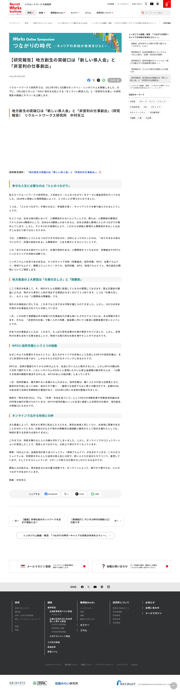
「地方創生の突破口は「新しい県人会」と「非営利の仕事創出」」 (62, 172)
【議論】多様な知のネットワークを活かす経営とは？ (35, 520)
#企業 (148, 117)
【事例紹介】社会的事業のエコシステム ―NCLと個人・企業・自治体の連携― (148, 53)
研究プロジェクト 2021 (42, 23)
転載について (86, 664)
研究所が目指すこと (121, 608)
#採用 (132, 101)
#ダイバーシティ (138, 112)
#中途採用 (135, 106)
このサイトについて (53, 664)
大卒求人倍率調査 (58, 624)
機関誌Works (57, 12)
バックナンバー (86, 608)
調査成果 (52, 647)
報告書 (17, 611)
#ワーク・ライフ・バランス (153, 101)
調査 (41, 12)
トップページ (14, 23)
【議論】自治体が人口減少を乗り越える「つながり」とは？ (148, 44)
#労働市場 (154, 112)
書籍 (17, 626)
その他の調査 (54, 642)
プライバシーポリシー (104, 664)
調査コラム (53, 651)
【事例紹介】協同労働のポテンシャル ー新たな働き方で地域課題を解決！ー (149, 61)
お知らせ (150, 602)
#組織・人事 (136, 117)
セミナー (75, 12)
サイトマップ (122, 664)
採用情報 (110, 4)
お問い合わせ (137, 4)
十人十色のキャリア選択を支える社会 (72, 23)
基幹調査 (52, 607)
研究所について (104, 12)
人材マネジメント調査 (60, 636)
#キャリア (156, 106)
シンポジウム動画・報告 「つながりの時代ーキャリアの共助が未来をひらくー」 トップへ (150, 86)
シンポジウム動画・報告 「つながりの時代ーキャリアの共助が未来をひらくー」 (124, 23)
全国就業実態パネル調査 (61, 611)
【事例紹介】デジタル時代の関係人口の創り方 (97, 520)
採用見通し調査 (57, 628)
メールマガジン (123, 4)
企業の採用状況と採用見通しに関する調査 (61, 620)
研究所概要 (117, 611)
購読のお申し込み (87, 619)
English (134, 664)
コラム (88, 12)
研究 (29, 12)
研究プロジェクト (22, 608)
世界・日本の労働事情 (24, 615)
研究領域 (116, 615)
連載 (82, 615)
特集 (17, 630)
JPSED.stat (56, 614)
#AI (145, 106)
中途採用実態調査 (58, 631)
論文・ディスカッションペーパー (27, 621)
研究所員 (116, 619)
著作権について (71, 664)
